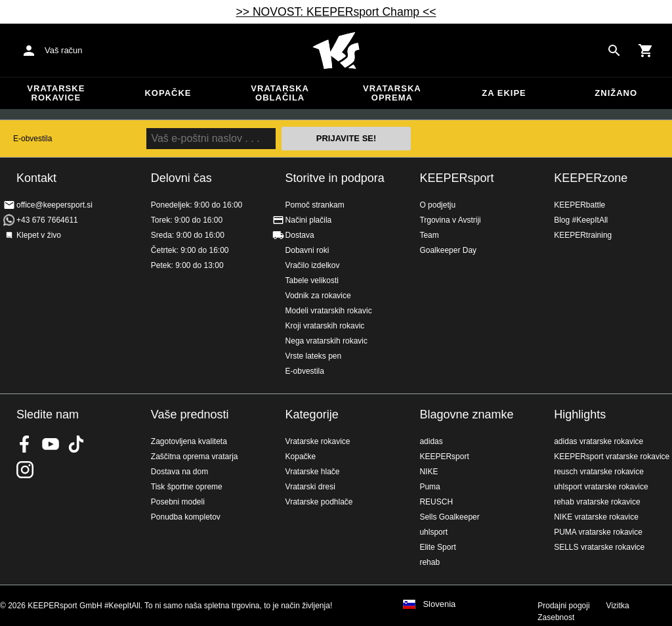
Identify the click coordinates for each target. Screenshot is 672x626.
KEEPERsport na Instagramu (24, 469)
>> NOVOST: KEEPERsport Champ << (336, 11)
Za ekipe (504, 93)
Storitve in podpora (335, 178)
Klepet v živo (38, 235)
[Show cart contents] (646, 50)
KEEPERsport (456, 178)
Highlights (580, 414)
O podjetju (437, 205)
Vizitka (617, 605)
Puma (429, 486)
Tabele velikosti (312, 280)
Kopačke (167, 93)
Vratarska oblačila (280, 92)
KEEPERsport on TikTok (76, 444)
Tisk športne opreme (186, 486)
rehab (429, 562)
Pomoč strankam (315, 205)
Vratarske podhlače (319, 501)
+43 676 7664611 (47, 220)
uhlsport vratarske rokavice (601, 486)
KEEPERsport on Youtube (50, 444)
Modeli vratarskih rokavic (328, 310)
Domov (336, 50)
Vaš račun (64, 50)
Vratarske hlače (312, 471)
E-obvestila (32, 138)
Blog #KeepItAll (581, 220)
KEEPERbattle (579, 205)
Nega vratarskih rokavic (326, 341)
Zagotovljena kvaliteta (189, 441)
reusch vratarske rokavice (599, 471)
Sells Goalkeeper (449, 517)
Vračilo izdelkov (312, 265)
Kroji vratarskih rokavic (325, 325)
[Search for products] (614, 50)
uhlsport (433, 532)
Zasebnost (555, 617)
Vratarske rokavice (56, 92)
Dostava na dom (179, 471)
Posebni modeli (178, 501)
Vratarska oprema (392, 92)
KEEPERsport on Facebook (24, 444)
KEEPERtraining (583, 235)
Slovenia (439, 604)
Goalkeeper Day (447, 250)
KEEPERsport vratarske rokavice (611, 456)
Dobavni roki (307, 250)
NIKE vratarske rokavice (596, 517)
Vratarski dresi (310, 486)
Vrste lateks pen (313, 356)
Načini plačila (308, 220)
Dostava (299, 235)
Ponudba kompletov (185, 517)
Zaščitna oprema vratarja (194, 456)
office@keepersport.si (54, 205)
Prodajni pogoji (563, 605)
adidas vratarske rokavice (598, 441)
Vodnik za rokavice (318, 295)
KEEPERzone (590, 178)
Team (428, 235)
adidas (430, 441)
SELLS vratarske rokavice (599, 547)
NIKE (428, 471)
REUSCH (436, 501)
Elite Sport (437, 547)
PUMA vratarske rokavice (598, 532)
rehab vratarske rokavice (597, 501)
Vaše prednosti (190, 414)
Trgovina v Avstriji (449, 220)
